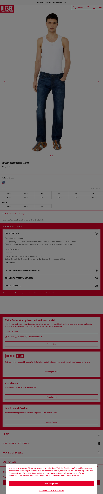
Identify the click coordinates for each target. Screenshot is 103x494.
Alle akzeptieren (51, 484)
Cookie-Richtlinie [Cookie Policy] (73, 476)
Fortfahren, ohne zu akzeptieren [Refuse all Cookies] (51, 490)
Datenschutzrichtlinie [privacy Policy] (53, 476)
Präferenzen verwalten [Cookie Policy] (18, 476)
